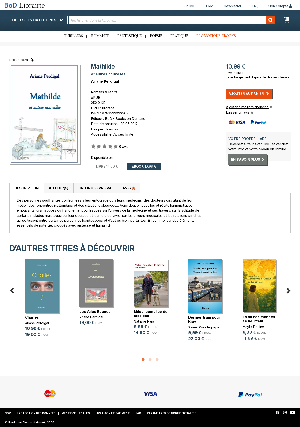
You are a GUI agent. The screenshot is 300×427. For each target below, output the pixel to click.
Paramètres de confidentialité (171, 413)
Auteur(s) (58, 188)
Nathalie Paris (144, 321)
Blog (209, 6)
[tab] (26, 188)
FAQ (255, 6)
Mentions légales (75, 413)
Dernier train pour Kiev (204, 319)
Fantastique (129, 36)
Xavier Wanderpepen (204, 327)
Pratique (179, 36)
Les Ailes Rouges (95, 311)
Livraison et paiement (113, 413)
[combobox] (172, 20)
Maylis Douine (253, 327)
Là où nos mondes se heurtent (259, 319)
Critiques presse (95, 188)
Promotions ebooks (216, 36)
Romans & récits (104, 92)
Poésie (156, 36)
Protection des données (36, 413)
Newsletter (232, 6)
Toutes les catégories (36, 20)
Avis (128, 188)
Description (27, 188)
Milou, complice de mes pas (151, 313)
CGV (8, 413)
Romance (100, 36)
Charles (32, 317)
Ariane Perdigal (105, 81)
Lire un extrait (19, 59)
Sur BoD (189, 6)
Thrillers (73, 36)
